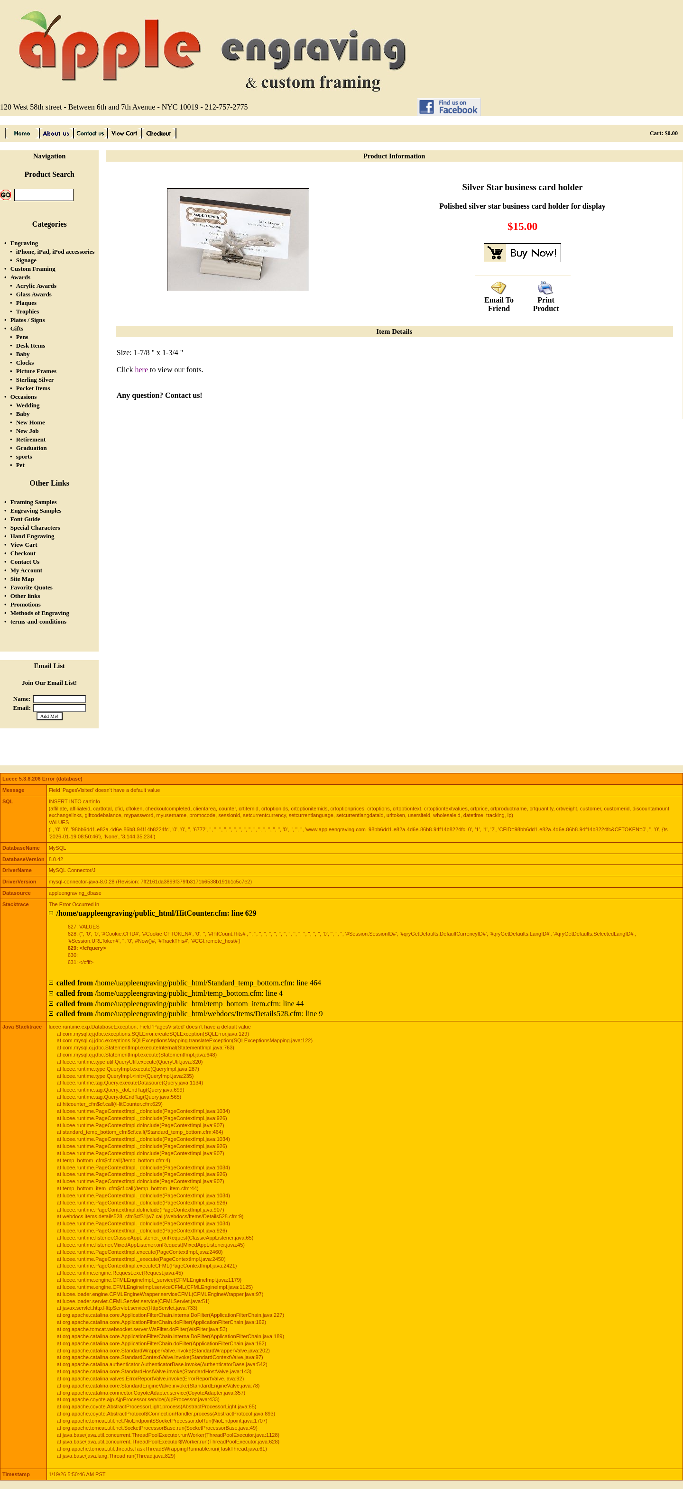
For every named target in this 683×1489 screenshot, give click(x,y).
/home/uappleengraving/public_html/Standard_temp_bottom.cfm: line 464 (188, 983)
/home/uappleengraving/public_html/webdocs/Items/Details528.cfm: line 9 (189, 1014)
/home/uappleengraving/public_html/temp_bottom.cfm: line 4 (169, 993)
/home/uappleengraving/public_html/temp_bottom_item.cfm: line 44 (180, 1004)
